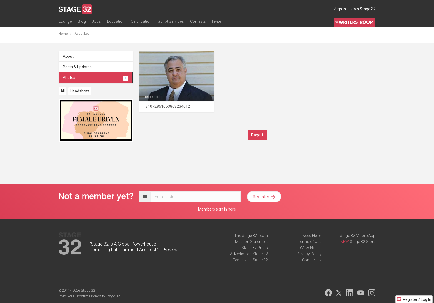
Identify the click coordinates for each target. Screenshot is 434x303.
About (68, 56)
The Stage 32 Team (251, 235)
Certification (141, 21)
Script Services (171, 21)
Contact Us (311, 260)
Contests (198, 21)
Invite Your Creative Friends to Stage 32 (89, 296)
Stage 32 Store (362, 241)
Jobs (96, 21)
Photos (95, 77)
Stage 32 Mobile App (357, 235)
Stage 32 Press (254, 248)
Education (116, 21)
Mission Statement (251, 241)
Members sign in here (217, 209)
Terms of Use (309, 241)
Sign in (340, 9)
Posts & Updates (77, 67)
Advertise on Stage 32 (249, 254)
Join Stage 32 (363, 9)
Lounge (65, 21)
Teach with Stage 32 (250, 260)
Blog (82, 21)
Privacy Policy (309, 254)
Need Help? (311, 235)
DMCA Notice (309, 248)
